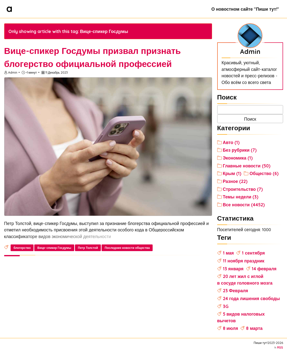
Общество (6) (264, 173)
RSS (280, 347)
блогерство (22, 248)
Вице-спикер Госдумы (54, 248)
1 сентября (253, 253)
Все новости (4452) (244, 204)
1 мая (228, 253)
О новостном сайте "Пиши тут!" (245, 9)
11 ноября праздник (244, 260)
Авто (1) (231, 142)
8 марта (254, 328)
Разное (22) (235, 181)
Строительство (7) (243, 189)
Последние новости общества (127, 248)
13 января (233, 268)
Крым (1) (232, 173)
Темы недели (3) (241, 196)
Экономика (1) (238, 158)
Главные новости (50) (246, 165)
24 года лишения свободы (251, 298)
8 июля (230, 328)
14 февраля (264, 268)
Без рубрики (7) (240, 150)
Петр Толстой (88, 248)
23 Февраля (235, 290)
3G (226, 306)
